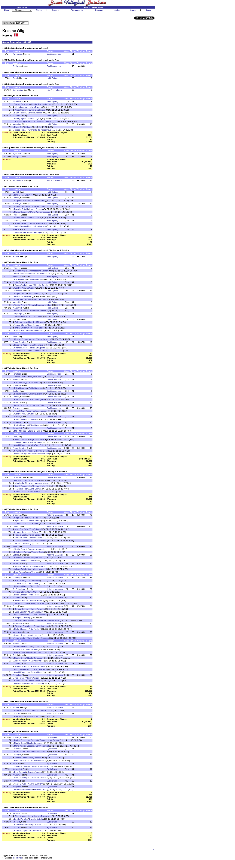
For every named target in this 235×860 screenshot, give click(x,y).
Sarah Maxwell (42, 746)
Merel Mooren (34, 492)
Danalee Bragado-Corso (25, 454)
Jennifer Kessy (20, 661)
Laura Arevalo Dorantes (24, 274)
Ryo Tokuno (35, 529)
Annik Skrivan (21, 110)
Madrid (16, 192)
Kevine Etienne (21, 600)
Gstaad (16, 198)
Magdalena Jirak (36, 439)
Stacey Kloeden (34, 521)
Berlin (15, 282)
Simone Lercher (41, 626)
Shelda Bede (20, 681)
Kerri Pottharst (34, 325)
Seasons (55, 10)
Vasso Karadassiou (37, 549)
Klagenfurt (17, 308)
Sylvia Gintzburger (37, 110)
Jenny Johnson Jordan (37, 350)
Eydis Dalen (52, 737)
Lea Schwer (33, 523)
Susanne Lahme (21, 558)
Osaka (15, 391)
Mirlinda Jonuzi (21, 107)
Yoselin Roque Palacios (24, 121)
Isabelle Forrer (20, 480)
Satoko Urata (36, 672)
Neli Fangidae (37, 328)
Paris (15, 606)
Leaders (116, 10)
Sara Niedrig (20, 580)
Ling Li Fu (18, 195)
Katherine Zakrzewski (36, 751)
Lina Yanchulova (22, 540)
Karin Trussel (20, 113)
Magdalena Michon (39, 271)
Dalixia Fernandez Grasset (47, 620)
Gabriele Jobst (20, 348)
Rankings (99, 10)
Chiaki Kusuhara (21, 445)
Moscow (16, 813)
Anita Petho (34, 382)
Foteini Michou (37, 666)
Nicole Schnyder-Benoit (38, 451)
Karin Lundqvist (36, 612)
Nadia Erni (32, 419)
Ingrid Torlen (36, 586)
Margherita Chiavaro (24, 483)
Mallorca (16, 220)
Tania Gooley (34, 293)
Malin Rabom (36, 107)
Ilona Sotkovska (39, 710)
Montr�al (17, 632)
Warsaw (16, 775)
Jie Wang (27, 296)
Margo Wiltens (34, 825)
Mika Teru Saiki (37, 445)
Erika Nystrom (20, 279)
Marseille (17, 101)
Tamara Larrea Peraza (24, 620)
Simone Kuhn (20, 451)
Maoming (17, 124)
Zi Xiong (28, 127)
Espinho (16, 115)
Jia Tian (17, 543)
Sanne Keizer (20, 492)
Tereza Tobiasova (22, 104)
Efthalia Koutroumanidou (40, 305)
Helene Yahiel (36, 600)
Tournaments (77, 10)
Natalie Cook (20, 652)
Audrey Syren (20, 118)
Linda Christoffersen (38, 223)
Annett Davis (19, 350)
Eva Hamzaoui (36, 566)
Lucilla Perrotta (36, 209)
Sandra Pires (39, 299)
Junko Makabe (20, 316)
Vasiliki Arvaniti (20, 305)
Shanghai (17, 385)
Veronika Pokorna (22, 710)
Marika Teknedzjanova (41, 104)
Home (6, 10)
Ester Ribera (35, 830)
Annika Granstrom (22, 206)
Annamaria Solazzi (38, 311)
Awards (133, 10)
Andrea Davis (21, 758)
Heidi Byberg (52, 78)
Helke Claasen (39, 226)
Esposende (18, 180)
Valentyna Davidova (41, 816)
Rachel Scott (43, 454)
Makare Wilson (32, 678)
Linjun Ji (28, 195)
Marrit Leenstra (36, 345)
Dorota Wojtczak (22, 271)
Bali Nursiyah (21, 322)
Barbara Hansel (21, 399)
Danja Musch (36, 558)
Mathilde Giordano (36, 200)
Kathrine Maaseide (55, 515)
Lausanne (17, 477)
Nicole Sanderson (35, 652)
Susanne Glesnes (22, 766)
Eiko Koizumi (20, 772)
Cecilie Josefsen (54, 54)
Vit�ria (16, 229)
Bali (14, 319)
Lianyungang (18, 313)
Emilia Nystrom (35, 279)
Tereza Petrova (37, 760)
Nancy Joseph (34, 758)
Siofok (15, 78)
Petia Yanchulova (39, 540)
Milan (15, 336)
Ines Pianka (19, 572)
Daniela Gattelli (21, 209)
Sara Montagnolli (37, 399)
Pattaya (16, 156)
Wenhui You (19, 288)
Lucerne (16, 713)
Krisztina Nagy (20, 382)
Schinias (16, 66)
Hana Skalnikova (21, 760)
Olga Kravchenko (22, 816)
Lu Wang (30, 288)
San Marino (18, 90)
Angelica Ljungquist (40, 206)
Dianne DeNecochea (23, 789)
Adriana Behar (33, 681)
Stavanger (17, 203)
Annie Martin (19, 638)
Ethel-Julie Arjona (22, 552)
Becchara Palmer (38, 778)
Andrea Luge (33, 118)
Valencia (16, 822)
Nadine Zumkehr (35, 784)
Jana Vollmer (32, 572)
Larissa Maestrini (39, 569)
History (148, 10)
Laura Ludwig (34, 580)
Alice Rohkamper (21, 778)
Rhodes (16, 215)
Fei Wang (27, 543)
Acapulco (17, 675)
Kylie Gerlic (19, 331)
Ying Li (18, 617)
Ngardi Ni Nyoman (36, 322)
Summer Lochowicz (34, 331)
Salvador (16, 664)
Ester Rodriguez (21, 830)
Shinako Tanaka (41, 285)
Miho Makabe (35, 316)
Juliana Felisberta (22, 569)
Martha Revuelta (37, 609)
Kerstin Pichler (21, 439)
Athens (16, 644)
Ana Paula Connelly (23, 299)
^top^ (153, 849)
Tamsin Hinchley (21, 603)
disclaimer (17, 858)
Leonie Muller (39, 486)
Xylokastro (17, 54)
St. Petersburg (19, 589)
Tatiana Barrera (21, 232)
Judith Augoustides (22, 226)
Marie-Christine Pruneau (38, 638)
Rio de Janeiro (19, 342)
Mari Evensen (21, 223)
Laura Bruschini (21, 311)
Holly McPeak (40, 789)
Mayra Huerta (35, 377)
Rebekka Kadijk (21, 345)
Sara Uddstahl (21, 612)
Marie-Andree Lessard (40, 212)
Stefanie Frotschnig (23, 626)
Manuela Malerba (42, 483)
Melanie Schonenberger (25, 339)
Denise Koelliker (35, 113)
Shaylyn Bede (20, 442)
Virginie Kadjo (20, 200)
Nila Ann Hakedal (54, 90)
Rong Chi (18, 127)
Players (39, 10)
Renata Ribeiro (35, 442)
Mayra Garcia (34, 535)
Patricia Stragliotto (37, 348)
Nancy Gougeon (21, 212)
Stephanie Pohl (21, 518)
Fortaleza (17, 374)
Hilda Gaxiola (21, 535)
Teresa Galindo (43, 274)
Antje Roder (34, 595)
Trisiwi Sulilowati (22, 328)
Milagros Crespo (44, 121)
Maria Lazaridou (22, 666)
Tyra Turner (19, 678)
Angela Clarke (20, 293)
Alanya (16, 256)
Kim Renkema (20, 825)
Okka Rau (33, 518)
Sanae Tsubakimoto (23, 285)
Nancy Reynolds (36, 661)
